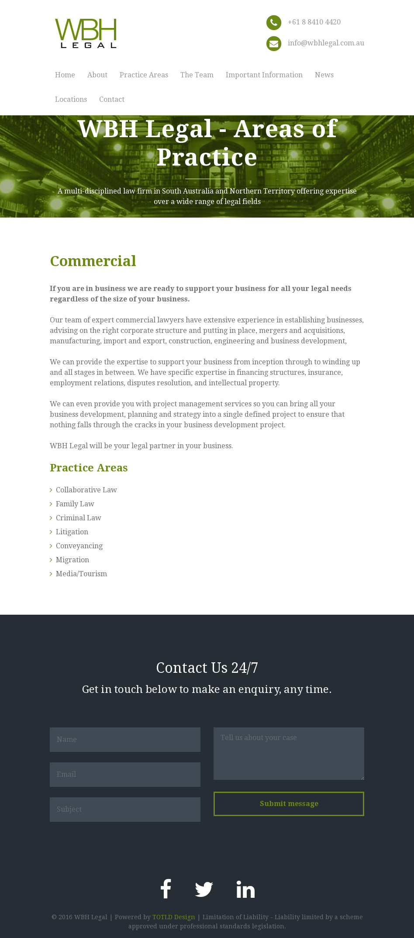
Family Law (75, 504)
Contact (111, 99)
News (324, 75)
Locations (71, 99)
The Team (197, 75)
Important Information (264, 75)
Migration (72, 560)
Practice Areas (144, 75)
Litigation (72, 532)
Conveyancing (79, 546)
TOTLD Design (173, 917)
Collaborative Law (86, 490)
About (97, 75)
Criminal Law (78, 518)
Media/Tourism (81, 574)
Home (65, 75)
